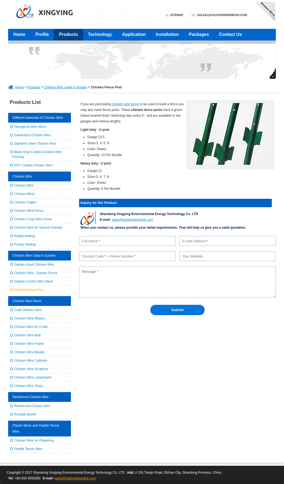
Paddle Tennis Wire (28, 449)
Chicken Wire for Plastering (34, 440)
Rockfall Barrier (25, 414)
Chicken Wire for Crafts (31, 327)
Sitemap (176, 15)
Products (68, 34)
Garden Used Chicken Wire (34, 264)
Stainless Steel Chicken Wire (35, 143)
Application (134, 34)
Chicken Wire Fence (28, 211)
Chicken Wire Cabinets (30, 360)
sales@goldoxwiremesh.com (222, 15)
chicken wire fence (125, 104)
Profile (42, 34)
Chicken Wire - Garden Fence (35, 273)
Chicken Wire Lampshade (32, 377)
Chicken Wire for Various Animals (38, 227)
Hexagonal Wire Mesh (30, 127)
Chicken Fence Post (28, 290)
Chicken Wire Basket (29, 352)
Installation (167, 34)
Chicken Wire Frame (29, 344)
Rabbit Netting (24, 236)
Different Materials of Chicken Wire (38, 118)
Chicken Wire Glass (28, 386)
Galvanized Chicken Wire (32, 135)
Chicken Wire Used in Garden (65, 87)
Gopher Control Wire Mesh (33, 281)
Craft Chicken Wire (28, 310)
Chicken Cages (25, 202)
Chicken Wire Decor (27, 301)
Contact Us (230, 34)
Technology (100, 34)
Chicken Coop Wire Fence (33, 219)
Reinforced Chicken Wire (31, 397)
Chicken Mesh (24, 194)
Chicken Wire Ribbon (29, 318)
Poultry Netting (25, 244)
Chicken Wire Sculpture (31, 369)
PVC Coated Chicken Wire (33, 165)
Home (19, 34)
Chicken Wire (22, 176)
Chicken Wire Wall (27, 335)
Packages (199, 34)
